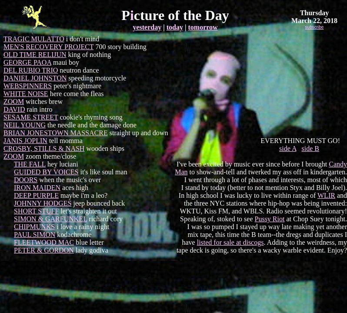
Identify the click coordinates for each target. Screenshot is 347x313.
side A (288, 148)
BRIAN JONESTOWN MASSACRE (55, 133)
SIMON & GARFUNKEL (50, 219)
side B (310, 148)
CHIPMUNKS (34, 226)
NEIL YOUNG (24, 125)
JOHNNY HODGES (42, 203)
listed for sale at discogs (230, 242)
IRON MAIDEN (37, 187)
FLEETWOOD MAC (44, 242)
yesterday (147, 27)
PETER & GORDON (44, 250)
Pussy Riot (270, 219)
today (175, 27)
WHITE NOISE (25, 93)
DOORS (25, 179)
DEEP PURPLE (36, 195)
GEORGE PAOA (27, 62)
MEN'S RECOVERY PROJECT (48, 46)
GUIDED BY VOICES (46, 172)
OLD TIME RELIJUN (35, 54)
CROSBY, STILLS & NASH (43, 148)
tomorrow (202, 27)
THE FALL (30, 164)
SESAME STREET (30, 117)
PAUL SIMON (34, 234)
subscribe (314, 27)
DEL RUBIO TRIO (30, 70)
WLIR (326, 195)
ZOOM (13, 101)
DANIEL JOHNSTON (35, 78)
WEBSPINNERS (27, 86)
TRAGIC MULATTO (33, 39)
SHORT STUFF (36, 211)
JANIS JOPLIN (25, 140)
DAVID (14, 109)
